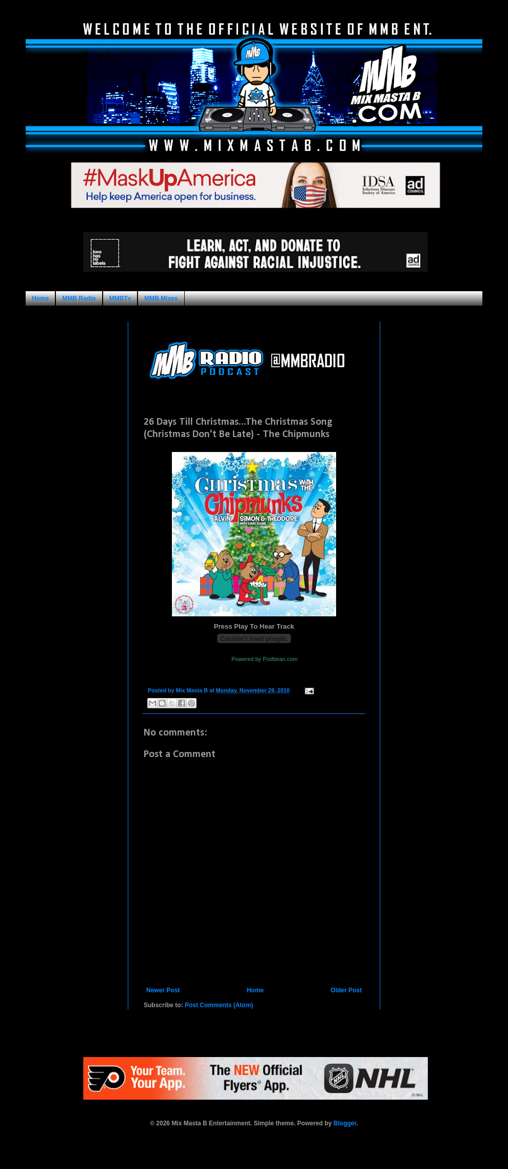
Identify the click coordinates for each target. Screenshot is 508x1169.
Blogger (345, 1123)
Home (40, 298)
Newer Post (163, 990)
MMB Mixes (161, 298)
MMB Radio (78, 298)
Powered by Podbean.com (264, 659)
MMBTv (120, 298)
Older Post (346, 990)
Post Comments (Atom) (219, 1005)
